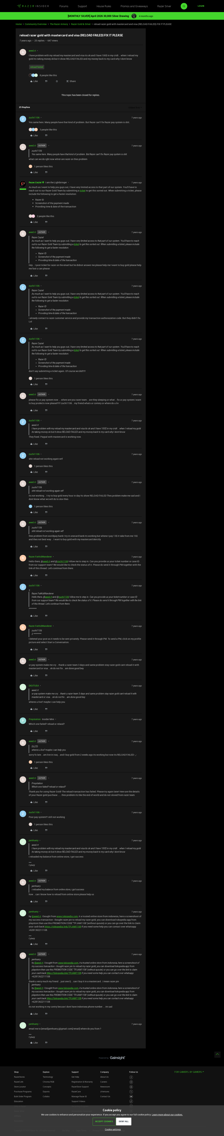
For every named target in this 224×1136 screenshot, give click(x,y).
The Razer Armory (59, 24)
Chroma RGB (48, 1081)
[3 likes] (43, 129)
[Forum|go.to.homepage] (33, 6)
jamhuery (33, 840)
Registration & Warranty (82, 1081)
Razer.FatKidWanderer (40, 556)
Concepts (47, 1086)
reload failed (36, 66)
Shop (16, 1072)
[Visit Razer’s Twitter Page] (131, 1092)
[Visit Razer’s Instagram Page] (131, 1082)
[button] (201, 6)
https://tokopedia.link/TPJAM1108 (63, 926)
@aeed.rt (36, 916)
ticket (82, 190)
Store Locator (20, 1086)
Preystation (35, 719)
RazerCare (76, 1091)
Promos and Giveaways (134, 6)
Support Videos (78, 1101)
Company (104, 1072)
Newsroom (105, 1086)
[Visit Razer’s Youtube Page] (131, 1097)
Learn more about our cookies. (167, 1114)
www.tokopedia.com (67, 916)
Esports (46, 1091)
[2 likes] (41, 216)
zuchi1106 (34, 117)
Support (82, 6)
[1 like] (41, 166)
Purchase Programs (23, 1091)
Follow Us (133, 1072)
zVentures (104, 1091)
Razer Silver (164, 6)
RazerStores (19, 1077)
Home (19, 24)
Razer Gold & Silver (81, 24)
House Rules (104, 6)
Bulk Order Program (22, 1096)
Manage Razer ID (79, 1096)
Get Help (75, 1077)
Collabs (46, 1096)
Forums (63, 6)
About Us (104, 1077)
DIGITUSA (34, 685)
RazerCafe (18, 1081)
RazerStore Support (80, 1086)
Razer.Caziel (35, 182)
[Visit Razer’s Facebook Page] (131, 1077)
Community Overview (36, 24)
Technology (48, 1077)
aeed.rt (32, 50)
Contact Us (105, 1096)
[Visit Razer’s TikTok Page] (131, 1101)
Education (18, 1101)
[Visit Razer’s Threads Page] (131, 1087)
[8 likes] (43, 75)
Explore (46, 1072)
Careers (103, 1081)
